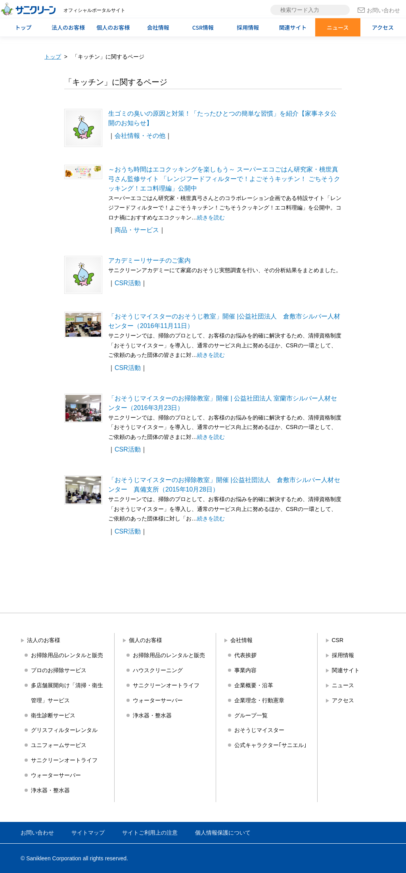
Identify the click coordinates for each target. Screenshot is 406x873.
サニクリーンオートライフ (64, 760)
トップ (23, 27)
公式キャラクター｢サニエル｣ (270, 745)
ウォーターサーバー (56, 775)
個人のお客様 (113, 27)
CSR (338, 640)
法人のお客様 (68, 27)
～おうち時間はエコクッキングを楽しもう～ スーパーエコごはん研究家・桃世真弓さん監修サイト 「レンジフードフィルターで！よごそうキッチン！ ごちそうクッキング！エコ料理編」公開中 (224, 179)
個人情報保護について (223, 832)
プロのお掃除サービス (58, 670)
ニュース (338, 27)
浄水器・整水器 (50, 790)
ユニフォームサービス (58, 745)
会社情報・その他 (140, 135)
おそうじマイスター (259, 730)
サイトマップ (88, 832)
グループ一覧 (251, 715)
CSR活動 (128, 283)
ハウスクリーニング (158, 670)
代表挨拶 (245, 655)
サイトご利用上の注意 (150, 832)
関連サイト (293, 27)
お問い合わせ (379, 10)
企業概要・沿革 (253, 685)
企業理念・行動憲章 (259, 700)
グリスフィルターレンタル (64, 730)
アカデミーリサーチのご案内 (149, 260)
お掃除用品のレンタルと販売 (67, 655)
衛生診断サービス (53, 715)
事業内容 (245, 670)
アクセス (383, 27)
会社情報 (158, 27)
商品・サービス (137, 230)
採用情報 (248, 27)
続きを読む (211, 217)
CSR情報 (203, 27)
